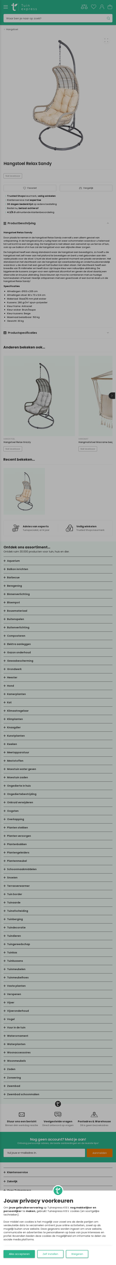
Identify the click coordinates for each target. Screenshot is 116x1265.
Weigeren (77, 1254)
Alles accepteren (19, 1254)
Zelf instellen (50, 1254)
